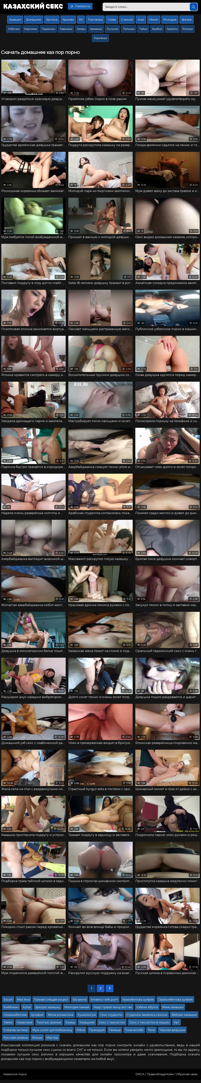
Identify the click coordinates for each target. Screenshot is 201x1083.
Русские (112, 29)
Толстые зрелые (49, 1025)
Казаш (70, 1025)
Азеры (81, 29)
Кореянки (100, 39)
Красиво (68, 20)
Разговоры (95, 20)
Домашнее (33, 20)
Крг (176, 1025)
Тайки (143, 29)
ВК (81, 20)
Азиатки (172, 29)
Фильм (37, 1041)
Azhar (27, 1010)
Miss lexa (23, 1003)
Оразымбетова (15, 1018)
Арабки (157, 29)
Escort (8, 1003)
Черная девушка (172, 1033)
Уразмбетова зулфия (138, 1003)
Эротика (51, 20)
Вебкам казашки (184, 1018)
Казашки (15, 20)
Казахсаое (25, 1025)
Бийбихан (11, 1010)
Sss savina (79, 1003)
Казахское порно (15, 1077)
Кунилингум (86, 1018)
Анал (141, 20)
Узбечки (14, 29)
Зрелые (186, 20)
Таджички (48, 29)
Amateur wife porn (104, 1003)
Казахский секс (34, 6)
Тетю (151, 1033)
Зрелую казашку (47, 1010)
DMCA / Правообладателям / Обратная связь (167, 1077)
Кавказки (66, 29)
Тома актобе (134, 1033)
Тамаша (115, 1033)
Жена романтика (60, 1018)
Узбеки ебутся (147, 1010)
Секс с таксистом (112, 1025)
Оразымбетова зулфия (175, 1003)
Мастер (52, 1041)
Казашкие (87, 1025)
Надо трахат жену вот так (112, 1010)
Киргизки (30, 29)
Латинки (129, 29)
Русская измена (16, 1041)
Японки (187, 29)
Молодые (169, 20)
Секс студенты (111, 1018)
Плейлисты (83, 6)
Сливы (112, 20)
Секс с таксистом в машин (149, 1025)
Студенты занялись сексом (146, 1018)
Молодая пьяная (76, 1010)
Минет (153, 20)
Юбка (80, 1033)
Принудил (97, 1033)
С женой (127, 20)
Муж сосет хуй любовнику (52, 1033)
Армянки (96, 29)
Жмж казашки (172, 1010)
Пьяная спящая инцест (51, 1003)
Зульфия (37, 1018)
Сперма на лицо (16, 1033)
